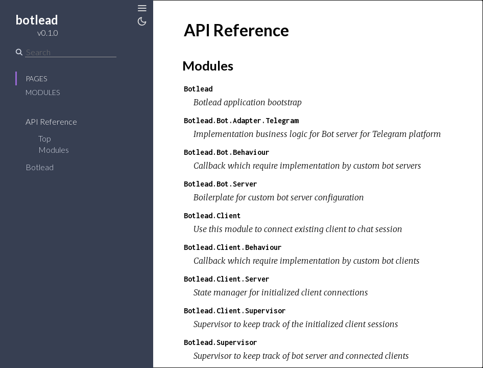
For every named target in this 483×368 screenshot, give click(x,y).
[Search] (70, 52)
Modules (43, 92)
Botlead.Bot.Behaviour (227, 152)
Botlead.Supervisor (220, 342)
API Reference (58, 121)
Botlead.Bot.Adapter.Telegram (241, 120)
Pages (36, 78)
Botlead (46, 167)
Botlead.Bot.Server (220, 183)
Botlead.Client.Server (227, 278)
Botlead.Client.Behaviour (233, 247)
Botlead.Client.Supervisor (235, 310)
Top (44, 138)
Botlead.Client (212, 215)
